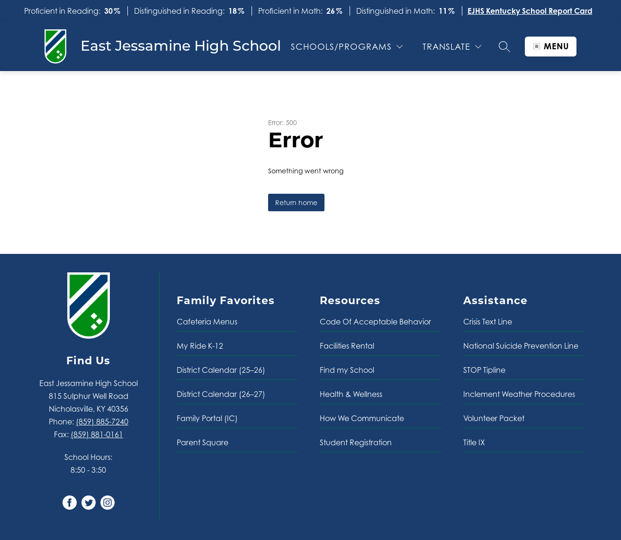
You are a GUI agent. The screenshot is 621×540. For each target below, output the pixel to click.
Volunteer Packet (493, 418)
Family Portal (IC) (207, 418)
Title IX (474, 442)
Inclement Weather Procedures (519, 394)
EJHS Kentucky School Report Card (530, 11)
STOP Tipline (484, 370)
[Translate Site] (452, 47)
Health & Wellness (351, 394)
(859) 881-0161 (97, 434)
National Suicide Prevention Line (520, 346)
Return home (296, 202)
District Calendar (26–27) (221, 394)
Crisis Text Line (487, 321)
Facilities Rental (347, 346)
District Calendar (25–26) (221, 370)
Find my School (347, 370)
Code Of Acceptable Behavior (375, 321)
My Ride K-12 (200, 346)
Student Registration (356, 442)
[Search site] (504, 46)
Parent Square (202, 442)
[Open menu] (550, 46)
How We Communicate (362, 418)
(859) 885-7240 (102, 421)
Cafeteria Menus (207, 321)
